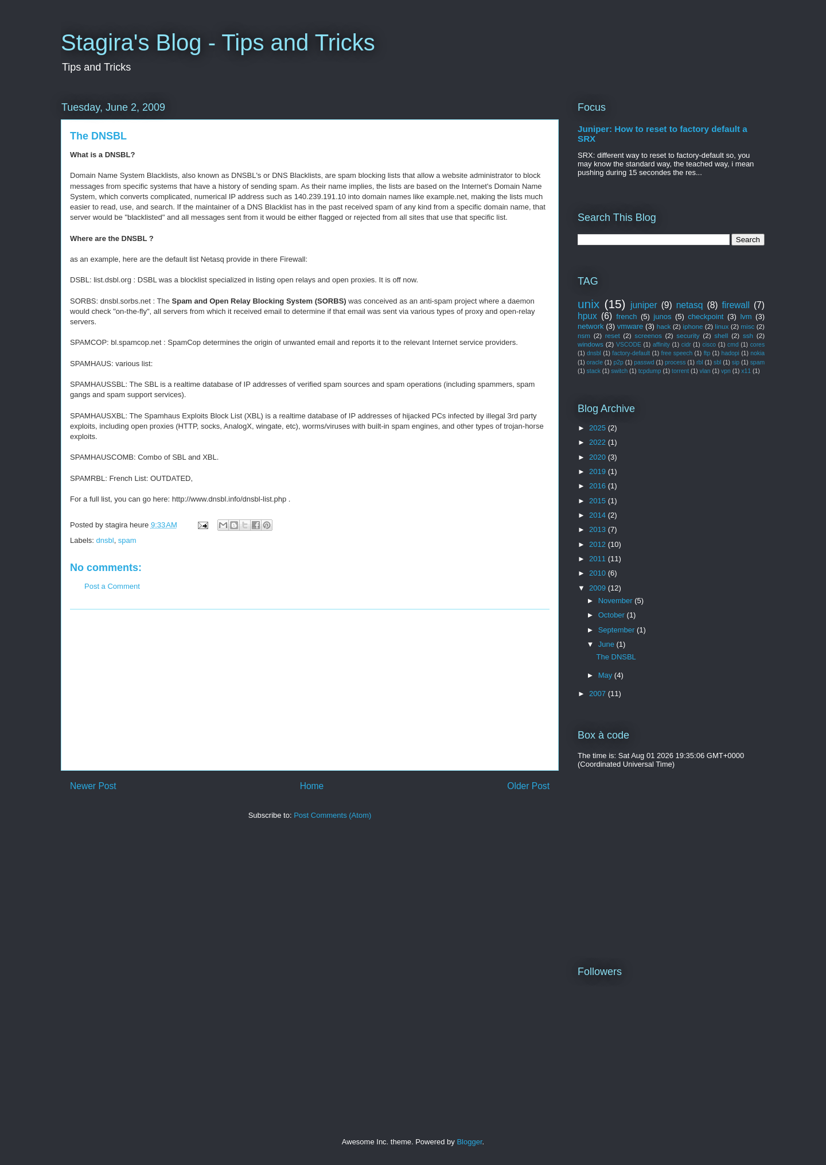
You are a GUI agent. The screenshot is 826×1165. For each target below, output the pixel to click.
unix (588, 303)
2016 (598, 485)
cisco (709, 344)
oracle (595, 362)
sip (735, 362)
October (612, 615)
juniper (643, 305)
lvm (745, 316)
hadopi (730, 353)
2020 (598, 457)
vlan (705, 371)
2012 (598, 544)
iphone (693, 326)
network (591, 326)
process (675, 362)
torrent (680, 371)
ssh (748, 335)
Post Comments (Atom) (332, 815)
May (606, 675)
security (687, 335)
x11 (746, 371)
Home (312, 786)
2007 (598, 693)
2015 (598, 500)
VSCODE (628, 344)
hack (664, 326)
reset (612, 335)
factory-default (631, 353)
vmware (630, 326)
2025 (598, 428)
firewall (736, 305)
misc (747, 326)
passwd (644, 362)
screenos (647, 335)
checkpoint (705, 316)
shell (721, 335)
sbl (717, 362)
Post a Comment (112, 586)
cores (757, 344)
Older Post (528, 786)
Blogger (469, 1141)
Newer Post (93, 786)
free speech (677, 353)
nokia (757, 353)
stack (594, 371)
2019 (598, 471)
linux (721, 326)
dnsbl (105, 540)
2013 (598, 529)
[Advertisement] (310, 690)
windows (590, 344)
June (607, 644)
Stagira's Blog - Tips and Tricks (218, 42)
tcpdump (649, 371)
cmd (733, 344)
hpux (587, 316)
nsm (584, 335)
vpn (726, 371)
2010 (598, 573)
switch (619, 371)
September (617, 630)
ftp (707, 353)
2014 (598, 515)
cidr (686, 344)
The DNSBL (616, 657)
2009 (598, 588)
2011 (598, 558)
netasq (689, 305)
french (626, 316)
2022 (598, 442)
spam (127, 540)
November (616, 600)
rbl (699, 362)
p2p (618, 362)
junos (662, 316)
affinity (661, 344)
